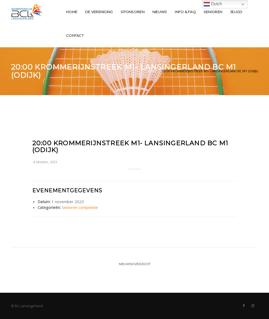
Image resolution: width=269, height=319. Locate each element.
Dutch (213, 4)
